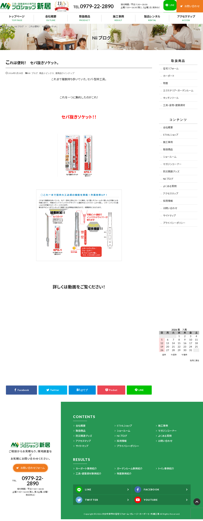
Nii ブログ (19, 28)
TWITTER (89, 501)
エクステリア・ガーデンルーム (178, 92)
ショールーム (169, 158)
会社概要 (50, 19)
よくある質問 (169, 187)
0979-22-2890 (85, 7)
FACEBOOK (149, 491)
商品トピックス (46, 75)
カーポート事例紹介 (86, 470)
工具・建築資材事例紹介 (88, 475)
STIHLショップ (170, 136)
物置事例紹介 (124, 475)
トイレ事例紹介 (166, 470)
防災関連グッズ (171, 173)
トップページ (17, 19)
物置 (165, 84)
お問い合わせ (189, 7)
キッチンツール (171, 99)
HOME (6, 28)
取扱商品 (84, 19)
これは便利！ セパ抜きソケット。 (43, 28)
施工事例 (118, 19)
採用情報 (168, 202)
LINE (85, 491)
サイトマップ (169, 217)
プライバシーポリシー (174, 224)
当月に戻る (194, 362)
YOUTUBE (148, 501)
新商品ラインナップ (64, 75)
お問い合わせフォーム (30, 472)
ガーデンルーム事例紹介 (129, 470)
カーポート (168, 77)
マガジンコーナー (172, 165)
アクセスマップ (186, 19)
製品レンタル (152, 19)
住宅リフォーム (170, 70)
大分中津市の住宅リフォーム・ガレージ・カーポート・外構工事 (131, 515)
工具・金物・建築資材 (174, 106)
